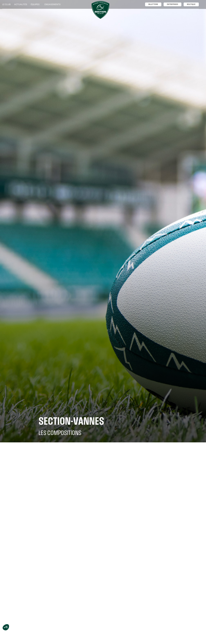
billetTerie (153, 4)
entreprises (172, 4)
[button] (7, 4)
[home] (100, 10)
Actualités (20, 4)
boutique (191, 4)
